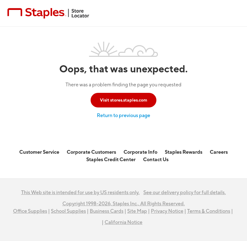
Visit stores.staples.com (123, 100)
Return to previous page (123, 115)
